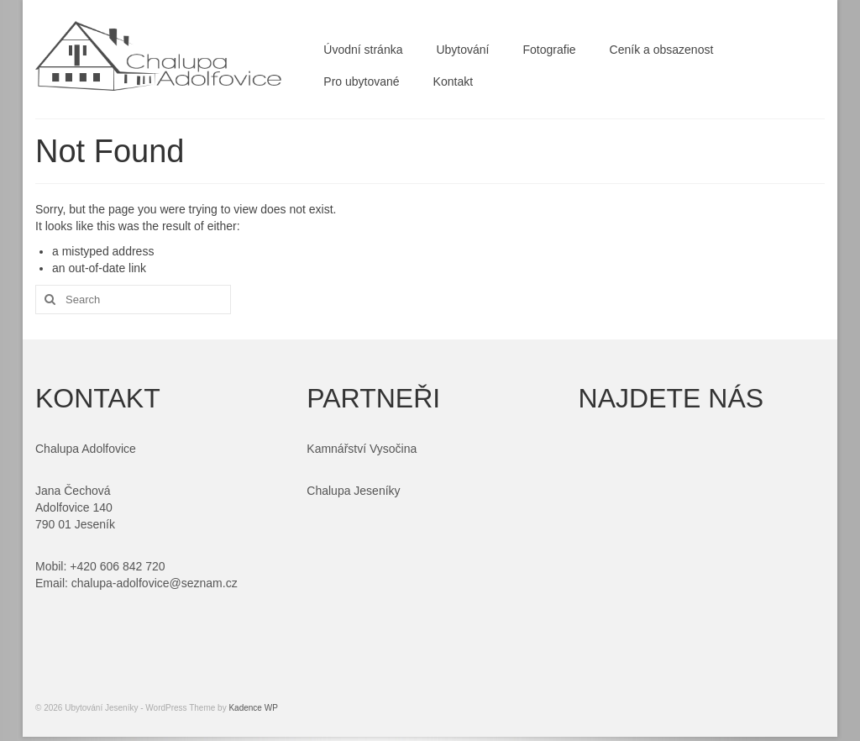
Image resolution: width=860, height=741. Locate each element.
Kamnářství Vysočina (362, 448)
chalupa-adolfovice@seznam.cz (154, 583)
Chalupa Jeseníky (353, 490)
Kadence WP (252, 707)
